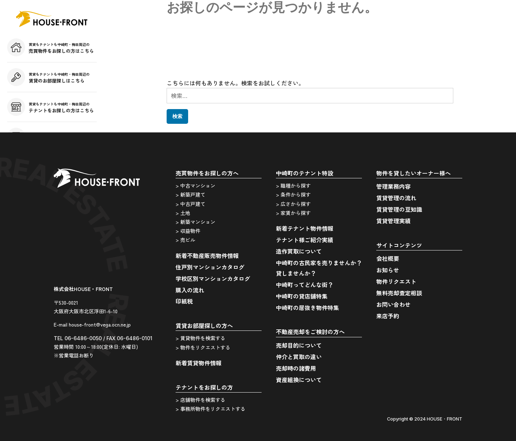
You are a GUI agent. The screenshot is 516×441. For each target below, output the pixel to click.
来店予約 (387, 315)
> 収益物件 (188, 230)
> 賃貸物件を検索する (200, 338)
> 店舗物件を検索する (200, 399)
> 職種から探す (293, 185)
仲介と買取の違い (299, 356)
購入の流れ (190, 290)
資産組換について (299, 379)
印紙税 (184, 301)
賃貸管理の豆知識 (399, 209)
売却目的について (299, 345)
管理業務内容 (393, 186)
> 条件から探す (293, 194)
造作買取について (299, 251)
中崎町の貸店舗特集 (302, 296)
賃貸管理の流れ (396, 197)
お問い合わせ (393, 304)
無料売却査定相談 (399, 292)
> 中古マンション (195, 185)
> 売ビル (185, 239)
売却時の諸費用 (296, 368)
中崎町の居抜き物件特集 (307, 307)
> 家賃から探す (293, 212)
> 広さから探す (293, 203)
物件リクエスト (396, 281)
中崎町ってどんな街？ (304, 284)
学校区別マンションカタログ (213, 278)
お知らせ (387, 270)
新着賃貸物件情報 (198, 362)
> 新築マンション (195, 221)
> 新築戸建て (190, 194)
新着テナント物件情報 (304, 228)
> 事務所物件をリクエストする (210, 408)
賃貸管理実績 (393, 220)
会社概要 (387, 258)
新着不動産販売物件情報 (207, 255)
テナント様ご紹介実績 (304, 239)
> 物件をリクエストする (203, 347)
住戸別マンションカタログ (210, 267)
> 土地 (183, 212)
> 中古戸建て (190, 203)
